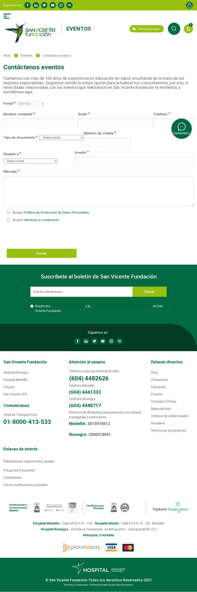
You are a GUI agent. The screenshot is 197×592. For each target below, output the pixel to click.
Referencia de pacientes (168, 430)
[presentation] (41, 235)
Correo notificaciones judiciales (25, 485)
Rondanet (158, 423)
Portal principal (146, 29)
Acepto (50, 212)
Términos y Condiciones (68, 306)
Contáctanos (12, 477)
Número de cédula (98, 133)
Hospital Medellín (15, 380)
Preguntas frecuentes (19, 470)
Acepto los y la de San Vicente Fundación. (99, 308)
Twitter (44, 5)
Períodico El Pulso (163, 401)
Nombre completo (17, 114)
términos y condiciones (41, 220)
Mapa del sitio (161, 409)
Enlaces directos (166, 362)
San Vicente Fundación (25, 362)
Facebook (27, 5)
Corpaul (9, 387)
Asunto (80, 152)
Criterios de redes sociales (170, 416)
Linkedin (36, 5)
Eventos (78, 29)
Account (189, 5)
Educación (158, 387)
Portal (8, 103)
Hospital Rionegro (16, 372)
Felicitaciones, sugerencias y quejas (28, 461)
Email (82, 114)
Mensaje (10, 171)
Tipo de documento (19, 137)
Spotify (69, 5)
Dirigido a (11, 154)
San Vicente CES (15, 394)
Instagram (61, 5)
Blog (154, 372)
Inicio (7, 55)
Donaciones (159, 380)
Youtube (52, 5)
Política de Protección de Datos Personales (56, 212)
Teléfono (160, 114)
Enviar (42, 253)
